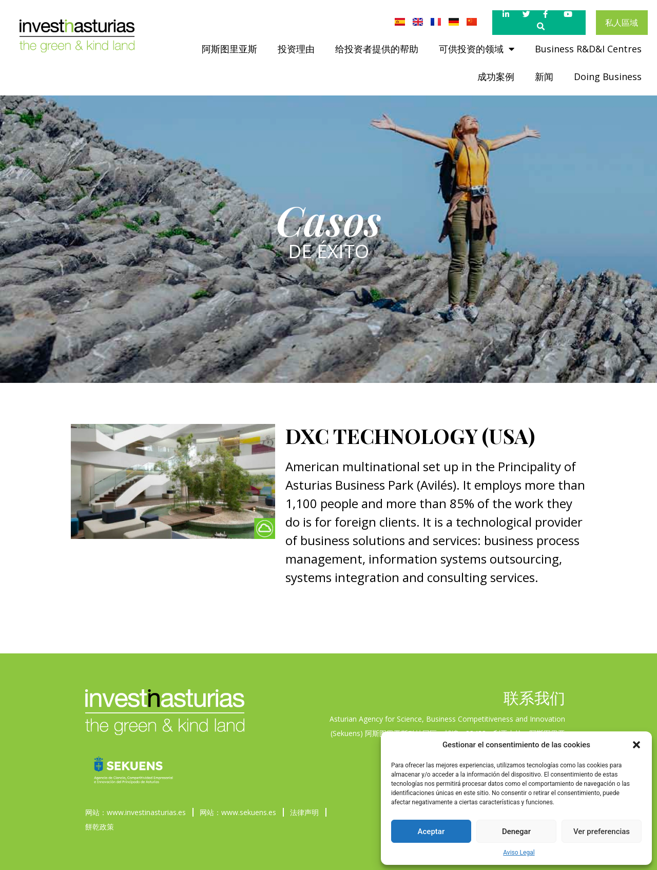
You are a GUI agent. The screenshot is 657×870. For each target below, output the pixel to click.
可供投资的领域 (476, 49)
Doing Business (608, 76)
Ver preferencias (601, 831)
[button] (636, 745)
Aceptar (431, 831)
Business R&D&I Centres (588, 49)
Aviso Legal (518, 852)
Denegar (516, 831)
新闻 (544, 76)
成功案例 (495, 76)
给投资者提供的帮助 (376, 49)
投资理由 (296, 49)
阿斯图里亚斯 (229, 49)
